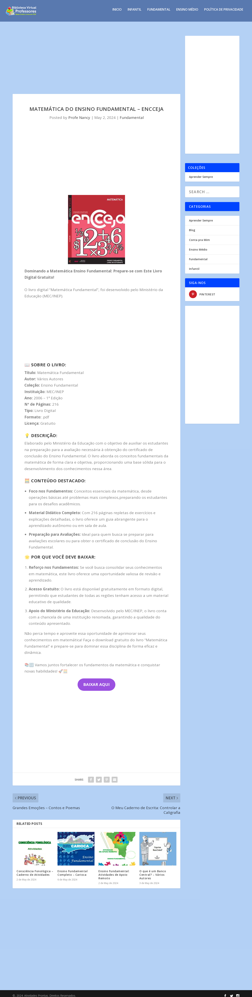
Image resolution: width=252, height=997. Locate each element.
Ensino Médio (187, 12)
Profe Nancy (79, 114)
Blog (192, 226)
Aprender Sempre (201, 173)
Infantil (134, 12)
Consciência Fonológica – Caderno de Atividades (35, 869)
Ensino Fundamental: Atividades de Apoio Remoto (114, 871)
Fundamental (158, 12)
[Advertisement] (96, 61)
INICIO (117, 12)
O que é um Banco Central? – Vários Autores (152, 871)
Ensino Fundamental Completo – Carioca (72, 869)
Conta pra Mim (199, 236)
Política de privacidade (223, 12)
